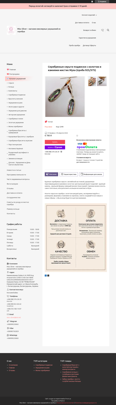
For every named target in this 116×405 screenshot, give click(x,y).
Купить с (55, 147)
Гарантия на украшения (87, 38)
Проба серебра (74, 45)
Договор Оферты (89, 45)
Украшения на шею (15, 103)
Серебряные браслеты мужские (20, 141)
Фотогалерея (12, 184)
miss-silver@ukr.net (14, 317)
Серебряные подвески (16, 95)
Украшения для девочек (17, 111)
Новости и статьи (14, 170)
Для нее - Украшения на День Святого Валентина (19, 164)
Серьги (11, 83)
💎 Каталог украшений (16, 79)
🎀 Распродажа (13, 74)
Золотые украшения (16, 122)
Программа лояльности (16, 175)
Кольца (11, 87)
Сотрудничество (13, 197)
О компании (13, 365)
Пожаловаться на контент (65, 403)
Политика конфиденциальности (86, 403)
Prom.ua (68, 398)
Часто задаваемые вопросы (18, 179)
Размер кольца (13, 209)
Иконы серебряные (15, 126)
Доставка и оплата (82, 23)
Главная (12, 368)
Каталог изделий (88, 15)
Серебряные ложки (15, 119)
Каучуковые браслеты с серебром (21, 137)
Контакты (11, 213)
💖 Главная (11, 69)
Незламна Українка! (15, 148)
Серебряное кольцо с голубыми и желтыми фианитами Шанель (70, 374)
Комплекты (12, 91)
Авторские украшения (16, 115)
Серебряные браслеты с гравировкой (17, 132)
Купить (54, 142)
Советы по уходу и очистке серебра (18, 203)
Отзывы (10, 188)
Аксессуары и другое (16, 107)
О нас (94, 23)
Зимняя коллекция (15, 158)
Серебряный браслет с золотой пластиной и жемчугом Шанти (70, 367)
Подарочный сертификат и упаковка (18, 154)
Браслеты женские (15, 99)
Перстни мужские (15, 144)
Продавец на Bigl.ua (58, 400)
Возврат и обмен (89, 30)
